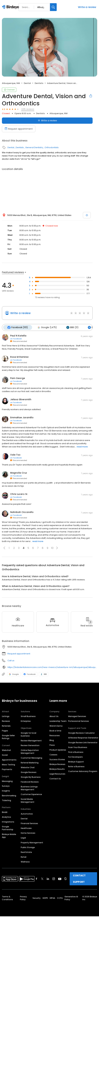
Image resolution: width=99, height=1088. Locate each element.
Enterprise (26, 721)
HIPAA (52, 898)
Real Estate (26, 852)
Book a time (55, 730)
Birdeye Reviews (57, 764)
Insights (6, 790)
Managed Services (77, 716)
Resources (55, 735)
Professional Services (78, 721)
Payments (7, 769)
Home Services (28, 832)
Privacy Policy (23, 898)
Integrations (8, 821)
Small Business (28, 716)
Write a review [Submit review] (47, 120)
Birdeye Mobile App (9, 835)
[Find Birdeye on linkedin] (48, 878)
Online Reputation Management (30, 751)
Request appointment (19, 653)
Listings (5, 716)
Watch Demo (56, 725)
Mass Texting (8, 764)
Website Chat (28, 767)
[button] (4, 548)
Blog (52, 740)
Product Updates (58, 749)
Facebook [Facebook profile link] (30, 674)
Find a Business (75, 752)
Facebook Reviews (30, 781)
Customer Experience (31, 794)
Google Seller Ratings (8, 737)
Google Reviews (28, 772)
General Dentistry (34, 147)
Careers (53, 754)
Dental (27, 83)
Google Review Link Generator (82, 742)
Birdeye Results (57, 769)
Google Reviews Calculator (81, 732)
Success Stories (57, 759)
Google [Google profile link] (14, 674)
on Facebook (16, 338)
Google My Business (31, 777)
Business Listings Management (29, 788)
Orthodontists (52, 147)
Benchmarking (9, 795)
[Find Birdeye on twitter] (42, 878)
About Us (54, 716)
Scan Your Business (77, 747)
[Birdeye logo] (11, 7)
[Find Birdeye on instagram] (53, 878)
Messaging (7, 781)
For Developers (75, 756)
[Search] (53, 7)
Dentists (39, 83)
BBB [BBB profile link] (44, 674)
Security (37, 898)
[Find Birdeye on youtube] (59, 878)
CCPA (60, 898)
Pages (5, 730)
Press (52, 745)
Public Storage (28, 847)
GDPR (45, 898)
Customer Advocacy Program (82, 771)
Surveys (6, 785)
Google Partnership (7, 828)
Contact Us (55, 778)
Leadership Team (58, 721)
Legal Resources (57, 773)
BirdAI (4, 812)
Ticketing (6, 800)
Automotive (27, 813)
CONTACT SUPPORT (79, 878)
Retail (23, 856)
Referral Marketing (29, 762)
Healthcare (26, 828)
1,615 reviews (27, 109)
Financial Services (29, 823)
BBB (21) (72, 327)
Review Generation (30, 745)
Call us (11, 660)
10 (52, 548)
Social (5, 754)
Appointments (9, 759)
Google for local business (28, 734)
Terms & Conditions (7, 898)
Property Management (32, 842)
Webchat (6, 750)
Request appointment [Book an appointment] (19, 128)
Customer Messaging (31, 757)
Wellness (25, 861)
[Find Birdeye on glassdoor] (65, 878)
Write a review (87, 7)
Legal (23, 837)
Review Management (31, 740)
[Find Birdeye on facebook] (36, 878)
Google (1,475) (46, 327)
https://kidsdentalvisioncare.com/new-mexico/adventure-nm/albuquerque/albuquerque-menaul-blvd (52, 667)
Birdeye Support (76, 761)
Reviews (6, 721)
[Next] (90, 622)
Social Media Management (27, 800)
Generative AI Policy (71, 898)
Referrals (6, 725)
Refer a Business (76, 766)
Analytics (6, 816)
